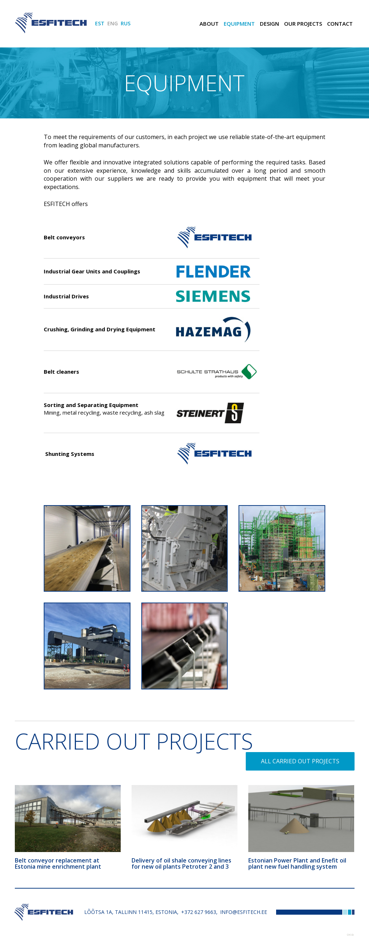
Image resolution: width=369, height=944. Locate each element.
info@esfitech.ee (243, 912)
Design (269, 23)
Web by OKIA (350, 935)
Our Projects (303, 23)
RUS (125, 23)
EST (99, 23)
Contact (340, 23)
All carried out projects (300, 761)
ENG (112, 23)
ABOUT (209, 23)
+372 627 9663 (198, 912)
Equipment (239, 23)
